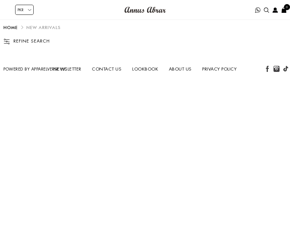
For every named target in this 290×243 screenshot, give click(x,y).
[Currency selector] (24, 10)
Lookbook (145, 69)
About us (180, 69)
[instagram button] (277, 69)
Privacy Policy (219, 69)
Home (10, 27)
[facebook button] (267, 69)
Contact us (106, 69)
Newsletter (67, 69)
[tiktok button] (286, 69)
